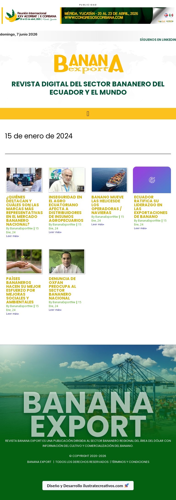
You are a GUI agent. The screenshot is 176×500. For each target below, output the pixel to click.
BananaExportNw (21, 228)
